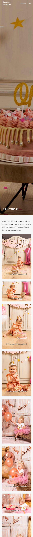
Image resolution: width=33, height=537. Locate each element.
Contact (23, 3)
